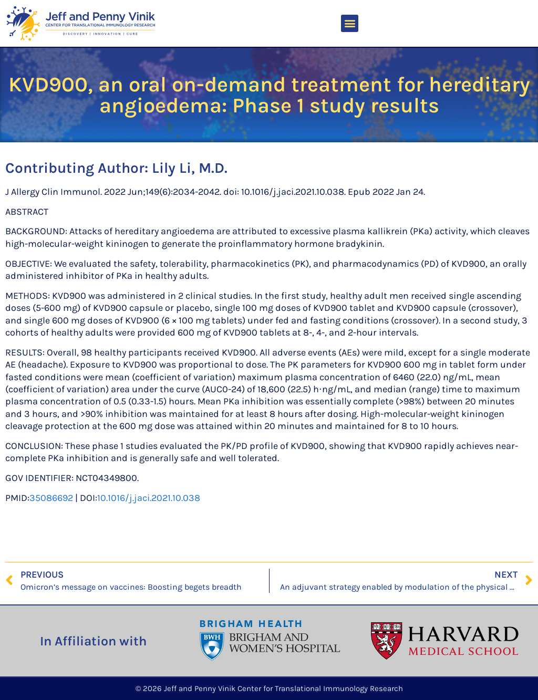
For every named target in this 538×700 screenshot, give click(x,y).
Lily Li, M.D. (189, 167)
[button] (349, 23)
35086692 (51, 498)
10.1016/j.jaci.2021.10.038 (148, 498)
